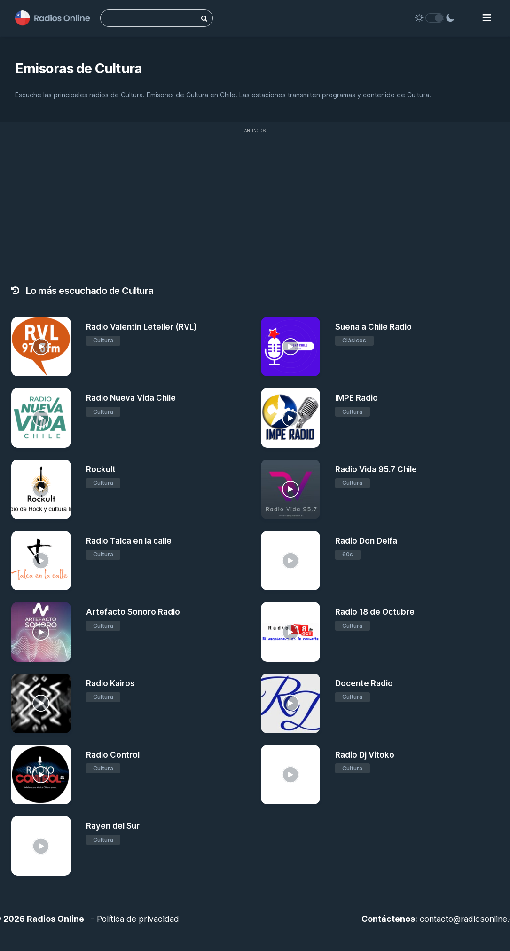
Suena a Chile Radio (373, 327)
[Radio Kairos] (41, 703)
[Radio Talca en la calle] (41, 561)
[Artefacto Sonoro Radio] (41, 632)
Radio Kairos (110, 683)
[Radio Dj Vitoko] (291, 775)
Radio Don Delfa (366, 541)
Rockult (101, 469)
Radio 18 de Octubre (375, 612)
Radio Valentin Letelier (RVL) (141, 327)
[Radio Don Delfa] (291, 561)
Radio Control (113, 755)
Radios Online (55, 919)
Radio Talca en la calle (129, 541)
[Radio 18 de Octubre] (291, 632)
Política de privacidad (138, 919)
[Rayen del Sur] (41, 846)
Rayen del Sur (113, 826)
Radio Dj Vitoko (364, 755)
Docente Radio (364, 683)
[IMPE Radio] (291, 418)
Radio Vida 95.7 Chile (376, 469)
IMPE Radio (356, 398)
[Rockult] (41, 489)
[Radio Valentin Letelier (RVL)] (41, 347)
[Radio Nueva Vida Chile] (41, 418)
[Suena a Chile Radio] (291, 347)
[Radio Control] (41, 775)
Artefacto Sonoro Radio (133, 612)
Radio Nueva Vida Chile (131, 398)
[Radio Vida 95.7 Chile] (291, 489)
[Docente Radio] (291, 703)
